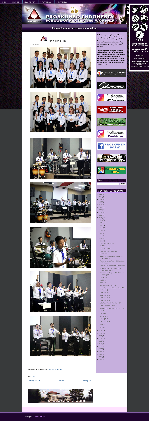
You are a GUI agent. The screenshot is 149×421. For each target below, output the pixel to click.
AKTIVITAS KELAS (61, 2)
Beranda (61, 381)
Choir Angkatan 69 (105, 248)
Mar (101, 241)
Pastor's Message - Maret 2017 (109, 305)
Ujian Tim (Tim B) (105, 298)
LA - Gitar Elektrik (105, 321)
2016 (100, 330)
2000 (100, 357)
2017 (100, 218)
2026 (100, 194)
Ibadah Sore (103, 280)
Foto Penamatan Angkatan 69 (108, 251)
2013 (100, 338)
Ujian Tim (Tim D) (105, 292)
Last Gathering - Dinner (107, 243)
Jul (101, 233)
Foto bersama (104, 254)
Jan (101, 327)
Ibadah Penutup (104, 246)
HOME (4, 2)
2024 (100, 199)
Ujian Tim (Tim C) (105, 295)
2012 (100, 341)
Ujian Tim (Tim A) (105, 300)
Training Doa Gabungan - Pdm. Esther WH (112, 308)
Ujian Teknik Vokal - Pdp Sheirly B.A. (110, 303)
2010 (100, 346)
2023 (100, 202)
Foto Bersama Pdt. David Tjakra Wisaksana (112, 265)
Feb (101, 324)
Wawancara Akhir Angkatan (108, 285)
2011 (100, 343)
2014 (100, 336)
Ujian (33, 376)
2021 (100, 207)
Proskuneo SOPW (40, 417)
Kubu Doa (103, 282)
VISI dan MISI (15, 2)
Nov (101, 222)
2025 (100, 197)
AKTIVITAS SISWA (45, 2)
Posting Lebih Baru (34, 381)
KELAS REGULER (29, 2)
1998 (100, 359)
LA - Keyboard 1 (104, 319)
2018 (100, 215)
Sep (101, 228)
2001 (100, 354)
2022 (100, 204)
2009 (100, 349)
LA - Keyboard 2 (104, 316)
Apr (101, 238)
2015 (100, 333)
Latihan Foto (103, 277)
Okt (101, 225)
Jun (101, 236)
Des (101, 220)
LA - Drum (103, 311)
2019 (100, 212)
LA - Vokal (103, 313)
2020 (100, 210)
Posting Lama (87, 381)
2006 (100, 351)
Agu (101, 230)
